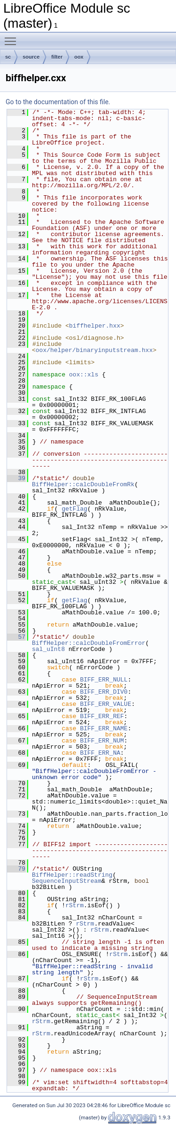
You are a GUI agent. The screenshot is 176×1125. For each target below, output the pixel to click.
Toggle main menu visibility (13, 37)
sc (8, 57)
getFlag (74, 509)
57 (16, 637)
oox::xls (83, 374)
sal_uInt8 (48, 649)
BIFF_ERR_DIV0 (103, 692)
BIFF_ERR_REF (102, 716)
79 (16, 869)
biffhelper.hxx (94, 325)
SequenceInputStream (66, 881)
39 (16, 478)
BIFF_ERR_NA (100, 753)
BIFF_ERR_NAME (103, 728)
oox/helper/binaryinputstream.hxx (94, 350)
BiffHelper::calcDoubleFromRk (83, 484)
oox (79, 57)
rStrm (74, 905)
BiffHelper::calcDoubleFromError (88, 643)
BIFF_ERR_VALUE (105, 704)
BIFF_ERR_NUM (102, 740)
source (31, 57)
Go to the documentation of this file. (58, 102)
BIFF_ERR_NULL (103, 679)
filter (56, 57)
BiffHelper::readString (72, 875)
